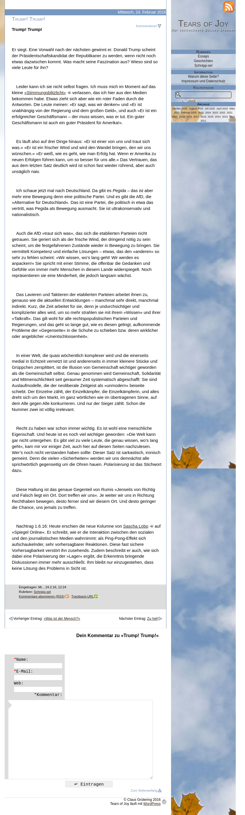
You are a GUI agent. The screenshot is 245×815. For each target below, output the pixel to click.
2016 (203, 116)
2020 (175, 116)
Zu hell (152, 619)
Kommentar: (48, 695)
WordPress (152, 804)
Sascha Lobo (135, 526)
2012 (232, 116)
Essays (203, 56)
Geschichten (203, 61)
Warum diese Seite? (203, 77)
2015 (211, 116)
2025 (201, 112)
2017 (196, 116)
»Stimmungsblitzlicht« (45, 92)
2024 (208, 112)
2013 (225, 116)
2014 (218, 116)
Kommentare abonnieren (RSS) (41, 596)
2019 (182, 116)
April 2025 (222, 108)
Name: (21, 659)
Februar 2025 (188, 112)
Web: (18, 683)
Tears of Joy (203, 23)
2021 (230, 112)
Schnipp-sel (42, 591)
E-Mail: (23, 671)
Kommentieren (146, 26)
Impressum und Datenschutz (203, 81)
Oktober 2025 (179, 108)
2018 (189, 116)
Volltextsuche (203, 87)
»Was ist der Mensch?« (62, 619)
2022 (222, 112)
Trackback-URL (82, 596)
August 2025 (196, 108)
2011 (203, 120)
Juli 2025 (210, 108)
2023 (215, 112)
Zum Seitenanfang (144, 790)
